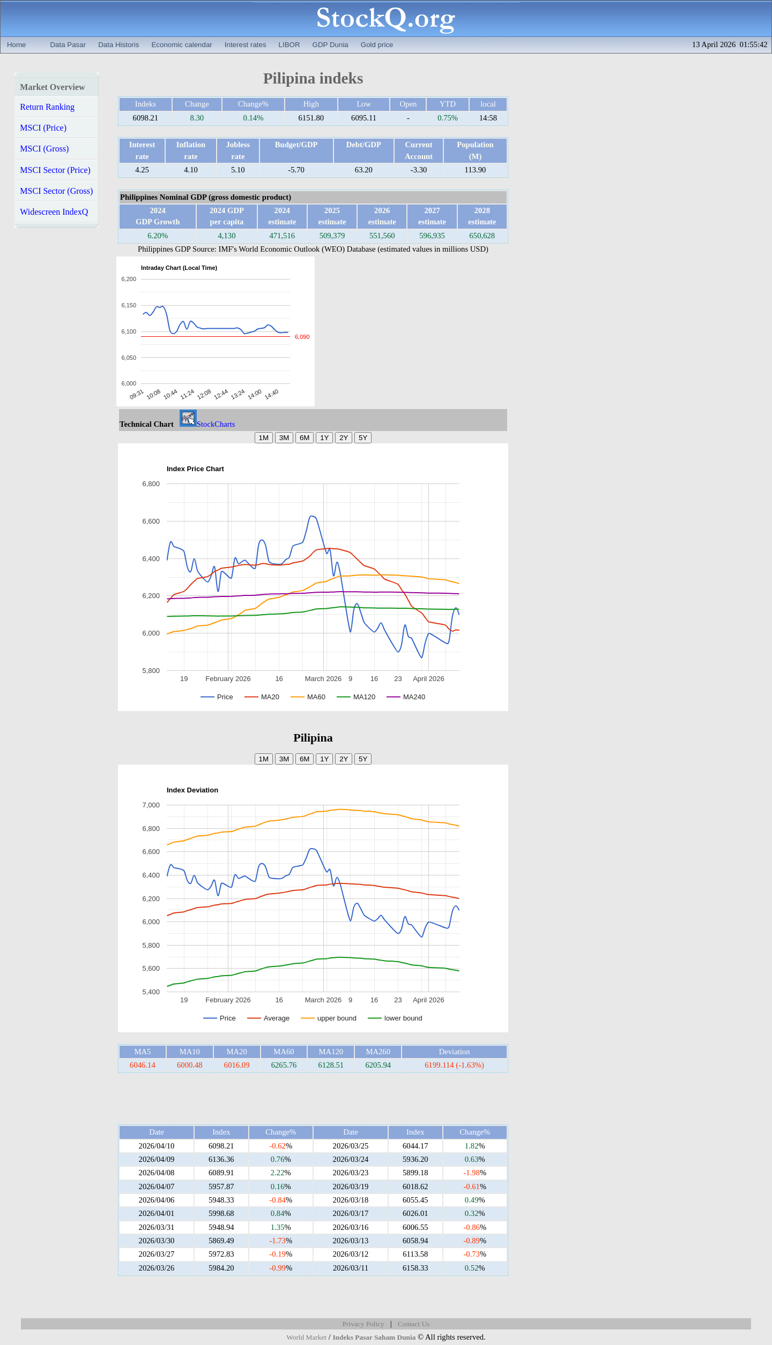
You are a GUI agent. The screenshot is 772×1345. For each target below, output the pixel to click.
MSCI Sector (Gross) (56, 190)
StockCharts (207, 424)
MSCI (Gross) (44, 148)
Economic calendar (181, 45)
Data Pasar (68, 45)
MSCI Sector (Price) (55, 170)
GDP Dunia (330, 45)
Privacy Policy (363, 1324)
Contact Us (414, 1324)
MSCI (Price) (43, 127)
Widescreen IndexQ (54, 211)
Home (16, 45)
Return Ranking (47, 106)
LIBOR (289, 45)
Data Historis (118, 45)
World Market (306, 1337)
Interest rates (245, 45)
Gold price (377, 45)
